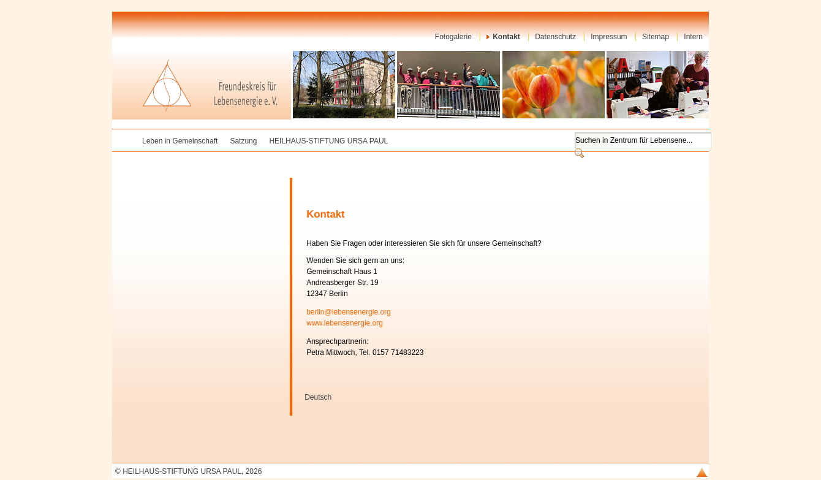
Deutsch (318, 397)
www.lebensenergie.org (344, 323)
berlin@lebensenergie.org (348, 312)
